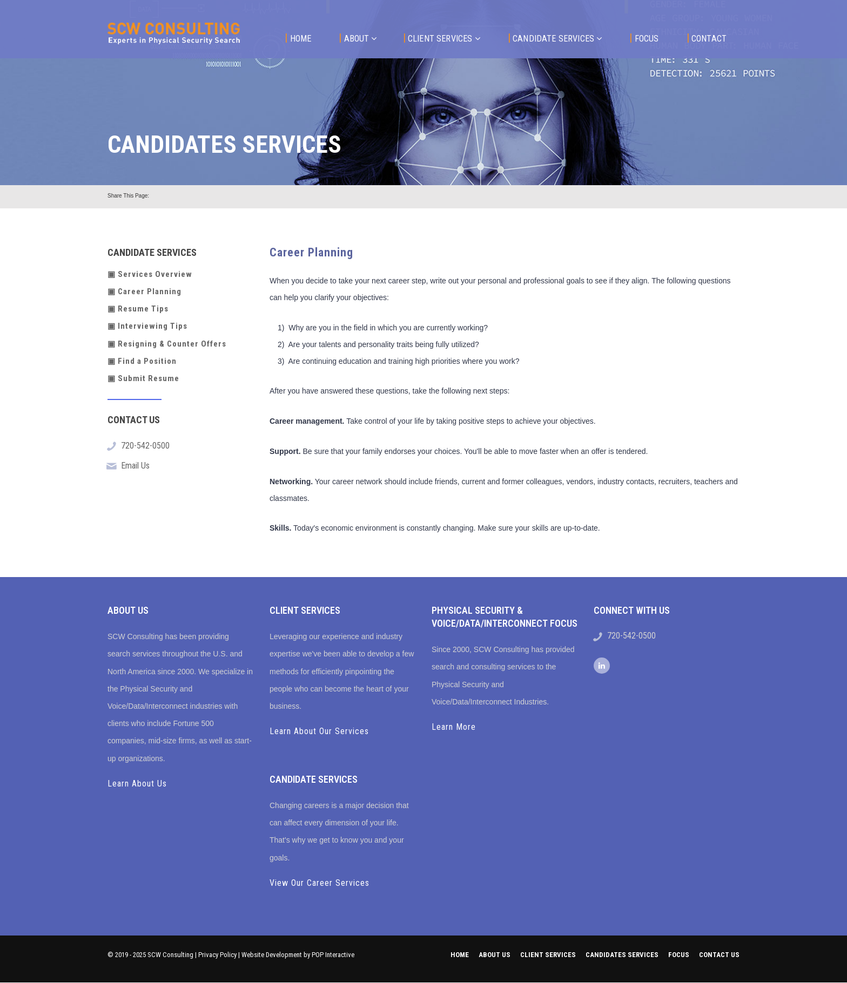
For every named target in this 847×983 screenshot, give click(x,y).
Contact (707, 38)
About (358, 38)
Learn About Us (137, 783)
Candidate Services (555, 38)
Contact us (719, 955)
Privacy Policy (217, 955)
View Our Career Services (319, 883)
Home (298, 38)
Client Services (441, 38)
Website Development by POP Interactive (297, 955)
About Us (494, 955)
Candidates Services (622, 955)
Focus (643, 38)
